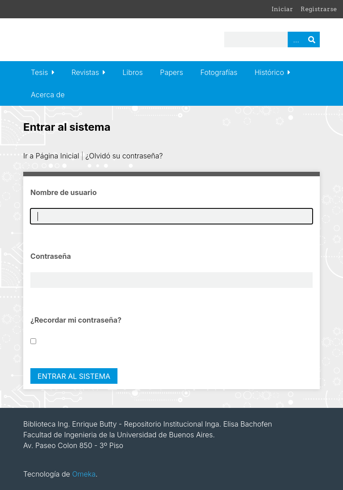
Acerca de (48, 94)
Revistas (85, 72)
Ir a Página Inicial (51, 155)
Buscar (312, 39)
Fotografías (219, 72)
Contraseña (50, 256)
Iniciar (282, 8)
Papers (171, 72)
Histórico (269, 72)
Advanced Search (296, 39)
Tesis (39, 72)
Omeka (84, 473)
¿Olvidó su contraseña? (124, 155)
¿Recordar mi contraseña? (75, 320)
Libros (132, 72)
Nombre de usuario (63, 192)
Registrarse (319, 8)
